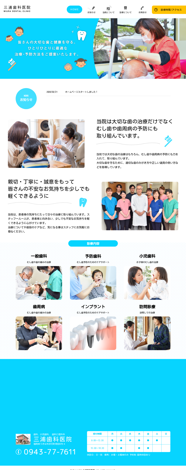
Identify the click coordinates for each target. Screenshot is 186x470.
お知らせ (92, 12)
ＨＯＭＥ (74, 9)
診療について (126, 12)
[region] (139, 48)
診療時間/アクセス (171, 10)
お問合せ (143, 12)
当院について (109, 12)
